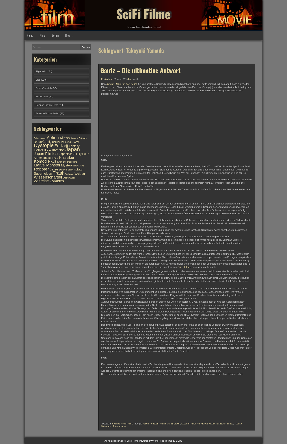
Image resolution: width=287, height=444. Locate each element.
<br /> (112, 398)
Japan (177, 423)
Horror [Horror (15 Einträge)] (38, 150)
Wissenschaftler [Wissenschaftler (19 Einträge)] (48, 177)
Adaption (154, 423)
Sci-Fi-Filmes (184, 267)
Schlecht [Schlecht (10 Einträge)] (63, 169)
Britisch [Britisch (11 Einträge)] (83, 138)
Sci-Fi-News (42, 96)
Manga (204, 423)
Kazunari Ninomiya (190, 423)
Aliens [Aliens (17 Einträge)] (64, 138)
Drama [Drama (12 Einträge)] (75, 142)
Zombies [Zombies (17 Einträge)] (56, 181)
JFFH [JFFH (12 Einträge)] (76, 154)
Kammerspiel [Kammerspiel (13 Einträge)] (42, 157)
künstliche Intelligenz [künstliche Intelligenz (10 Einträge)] (67, 162)
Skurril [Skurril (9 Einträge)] (70, 170)
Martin (136, 79)
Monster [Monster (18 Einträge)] (53, 165)
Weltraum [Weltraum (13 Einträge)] (80, 173)
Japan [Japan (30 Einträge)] (72, 149)
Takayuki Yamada (224, 423)
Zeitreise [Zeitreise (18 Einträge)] (41, 181)
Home (30, 35)
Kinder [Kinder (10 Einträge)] (55, 158)
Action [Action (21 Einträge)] (53, 137)
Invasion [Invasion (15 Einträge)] (58, 150)
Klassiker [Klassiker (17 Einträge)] (66, 157)
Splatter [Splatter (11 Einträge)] (78, 169)
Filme (42, 35)
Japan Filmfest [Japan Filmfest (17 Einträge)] (46, 153)
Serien (55, 35)
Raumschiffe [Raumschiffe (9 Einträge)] (78, 166)
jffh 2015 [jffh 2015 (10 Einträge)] (84, 154)
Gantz (170, 423)
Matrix (212, 423)
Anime (163, 423)
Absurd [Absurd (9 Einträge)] (43, 138)
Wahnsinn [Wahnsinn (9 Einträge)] (69, 174)
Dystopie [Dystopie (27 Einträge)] (44, 145)
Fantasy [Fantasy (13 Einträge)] (74, 146)
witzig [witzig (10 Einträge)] (65, 178)
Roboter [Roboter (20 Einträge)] (41, 169)
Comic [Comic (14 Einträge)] (46, 142)
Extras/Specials (44, 88)
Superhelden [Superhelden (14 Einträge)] (43, 173)
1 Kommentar (119, 426)
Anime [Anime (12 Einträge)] (74, 138)
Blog (67, 35)
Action (146, 423)
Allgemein (41, 71)
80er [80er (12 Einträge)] (36, 138)
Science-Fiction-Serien (47, 113)
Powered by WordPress (151, 440)
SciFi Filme (143, 13)
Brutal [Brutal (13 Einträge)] (38, 141)
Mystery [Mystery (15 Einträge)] (67, 165)
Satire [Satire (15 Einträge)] (53, 169)
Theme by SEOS (173, 440)
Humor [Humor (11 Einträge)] (47, 150)
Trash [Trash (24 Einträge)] (59, 173)
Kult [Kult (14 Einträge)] (53, 161)
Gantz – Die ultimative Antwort (140, 70)
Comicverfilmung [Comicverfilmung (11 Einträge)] (61, 142)
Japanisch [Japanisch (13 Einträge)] (65, 153)
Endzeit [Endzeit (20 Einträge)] (61, 145)
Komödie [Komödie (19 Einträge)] (42, 161)
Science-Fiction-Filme (122, 423)
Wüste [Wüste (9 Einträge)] (72, 178)
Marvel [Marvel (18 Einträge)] (40, 165)
